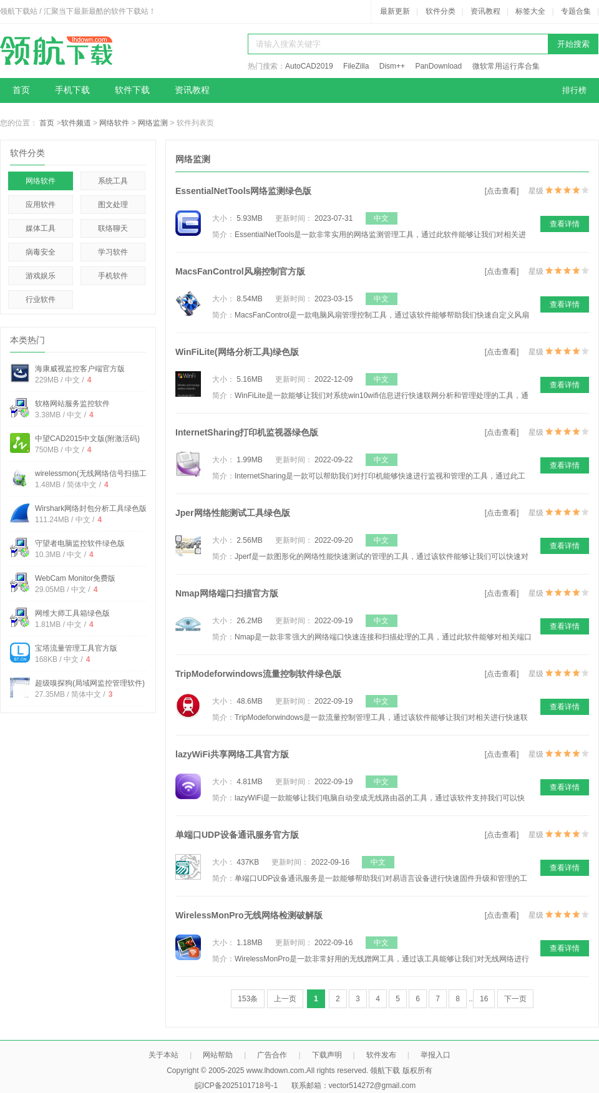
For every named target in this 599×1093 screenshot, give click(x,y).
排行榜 (574, 90)
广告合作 (272, 1055)
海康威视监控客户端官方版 (80, 368)
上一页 (285, 998)
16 (484, 998)
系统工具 (113, 181)
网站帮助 (218, 1055)
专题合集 (576, 11)
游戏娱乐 (41, 275)
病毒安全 (41, 252)
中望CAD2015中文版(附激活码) (87, 438)
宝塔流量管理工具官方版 (76, 648)
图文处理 (113, 204)
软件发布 (381, 1055)
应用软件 (41, 204)
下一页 (515, 998)
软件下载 (132, 90)
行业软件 (41, 299)
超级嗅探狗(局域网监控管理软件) (90, 683)
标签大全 (530, 11)
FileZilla (356, 66)
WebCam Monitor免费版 (75, 578)
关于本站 (163, 1055)
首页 (21, 90)
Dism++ (392, 66)
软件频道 (76, 123)
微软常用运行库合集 (506, 66)
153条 (248, 998)
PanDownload (438, 66)
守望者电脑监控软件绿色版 (80, 543)
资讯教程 (485, 11)
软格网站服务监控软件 (72, 403)
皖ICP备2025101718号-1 (236, 1085)
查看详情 (565, 224)
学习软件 (113, 252)
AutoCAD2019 (309, 66)
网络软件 (114, 123)
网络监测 (153, 123)
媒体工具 (41, 228)
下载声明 (327, 1055)
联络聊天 (113, 228)
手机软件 (113, 275)
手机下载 (72, 90)
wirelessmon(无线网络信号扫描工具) (96, 473)
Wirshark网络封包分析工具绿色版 (91, 508)
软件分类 (440, 11)
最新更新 (395, 11)
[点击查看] (502, 191)
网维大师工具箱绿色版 (72, 613)
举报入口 (435, 1055)
